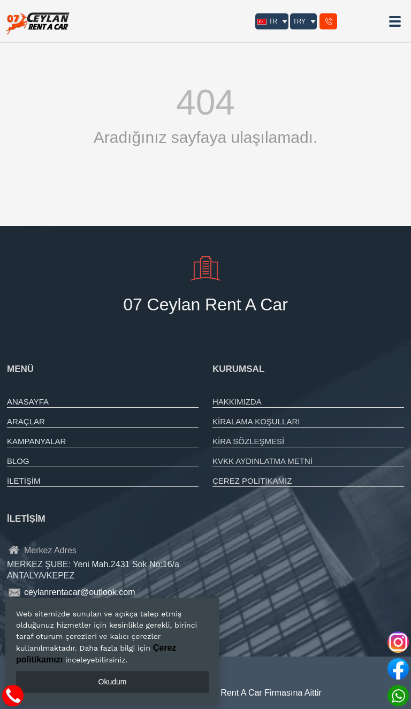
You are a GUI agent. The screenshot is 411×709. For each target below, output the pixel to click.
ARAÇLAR (26, 421)
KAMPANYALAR (36, 441)
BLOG (18, 461)
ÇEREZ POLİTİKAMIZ (252, 480)
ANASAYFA (28, 401)
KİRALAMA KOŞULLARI (256, 421)
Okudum (112, 681)
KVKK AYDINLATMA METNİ (262, 461)
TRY (299, 21)
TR (267, 21)
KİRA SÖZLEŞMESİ (248, 441)
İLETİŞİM (24, 480)
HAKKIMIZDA (237, 401)
